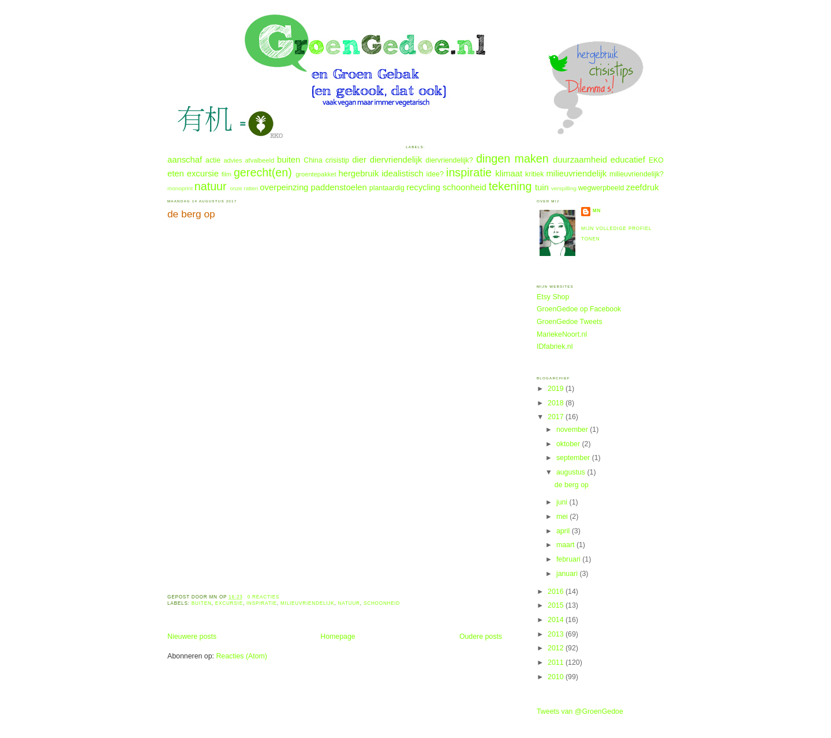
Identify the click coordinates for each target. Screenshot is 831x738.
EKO (656, 160)
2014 (557, 620)
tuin (542, 187)
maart (566, 545)
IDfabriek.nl (554, 346)
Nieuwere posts (191, 636)
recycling (423, 187)
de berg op (191, 214)
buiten (288, 159)
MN (597, 210)
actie (212, 160)
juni (563, 502)
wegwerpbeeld (601, 188)
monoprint (180, 188)
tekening (510, 186)
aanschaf (184, 159)
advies (232, 160)
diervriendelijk (396, 159)
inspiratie (469, 172)
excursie (203, 173)
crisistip (337, 160)
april (564, 531)
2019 (557, 389)
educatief (628, 159)
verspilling (564, 188)
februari (569, 559)
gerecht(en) (263, 172)
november (573, 430)
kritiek (534, 174)
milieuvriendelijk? (636, 174)
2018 (557, 403)
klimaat (508, 173)
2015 (557, 605)
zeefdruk (642, 187)
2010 (557, 677)
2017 (557, 417)
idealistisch (402, 173)
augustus (571, 472)
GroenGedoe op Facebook (579, 309)
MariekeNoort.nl (562, 334)
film (226, 174)
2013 (557, 634)
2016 (557, 592)
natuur (210, 186)
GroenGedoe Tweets (569, 322)
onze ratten (244, 188)
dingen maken (512, 158)
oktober (569, 444)
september (574, 458)
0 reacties (264, 597)
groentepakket (315, 174)
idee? (435, 174)
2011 (557, 662)
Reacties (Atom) (241, 656)
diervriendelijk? (449, 160)
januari (568, 574)
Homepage (337, 636)
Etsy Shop (553, 297)
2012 (557, 648)
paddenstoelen (338, 187)
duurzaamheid (580, 159)
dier (359, 159)
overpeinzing (284, 187)
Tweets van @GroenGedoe (580, 711)
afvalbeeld (259, 160)
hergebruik (358, 173)
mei (563, 517)
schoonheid (464, 187)
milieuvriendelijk (576, 173)
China (313, 160)
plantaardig (387, 188)
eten (175, 173)
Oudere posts (480, 636)
